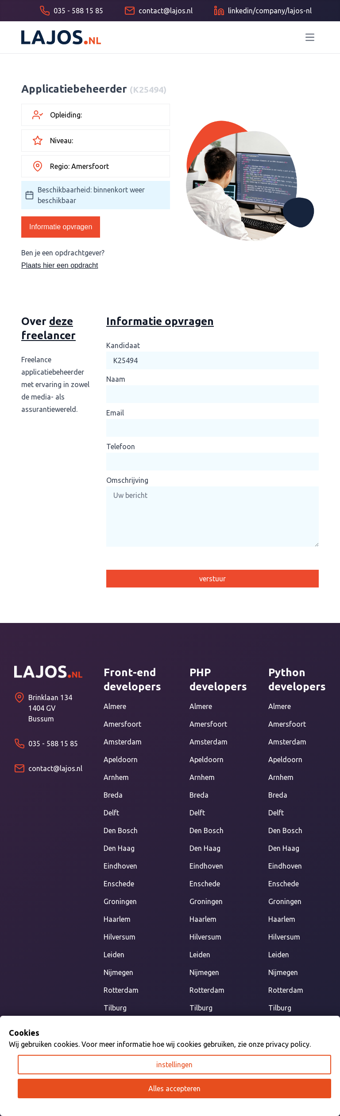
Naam (115, 379)
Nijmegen (118, 972)
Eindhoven (120, 866)
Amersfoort (122, 724)
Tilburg (115, 1008)
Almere (115, 706)
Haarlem (117, 919)
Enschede (119, 884)
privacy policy (287, 1044)
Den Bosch (121, 830)
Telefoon (120, 446)
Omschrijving (127, 480)
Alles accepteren (174, 1089)
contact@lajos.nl (55, 768)
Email (115, 413)
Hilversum (119, 937)
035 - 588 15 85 (53, 744)
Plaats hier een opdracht (59, 265)
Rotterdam (121, 990)
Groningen (120, 901)
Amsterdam (123, 742)
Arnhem (116, 777)
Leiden (114, 955)
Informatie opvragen (60, 227)
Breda (113, 795)
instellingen (174, 1065)
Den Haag (119, 848)
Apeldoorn (121, 760)
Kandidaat (123, 345)
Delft (111, 813)
